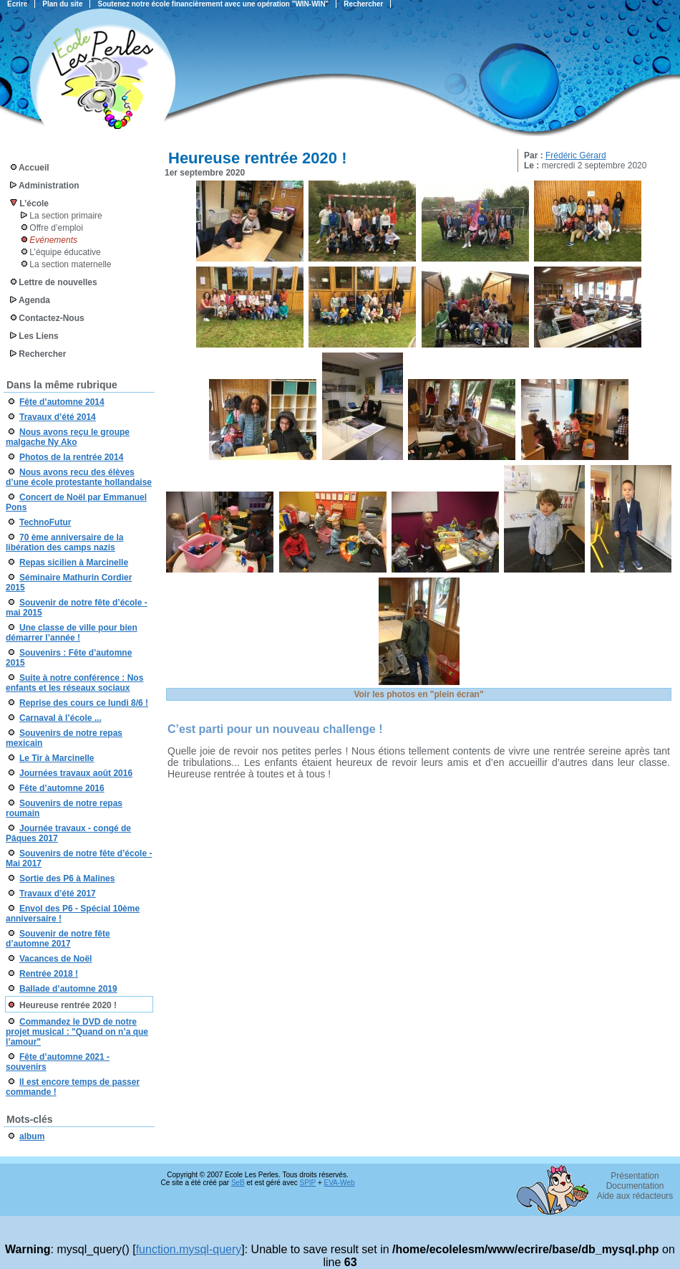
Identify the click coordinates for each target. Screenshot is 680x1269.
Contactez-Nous (51, 318)
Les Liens (38, 336)
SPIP (308, 1183)
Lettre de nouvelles (58, 282)
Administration (49, 186)
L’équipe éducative (64, 252)
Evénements (53, 240)
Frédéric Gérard (575, 155)
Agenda (34, 300)
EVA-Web (339, 1183)
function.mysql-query (189, 1249)
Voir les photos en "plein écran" (418, 694)
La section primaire (65, 216)
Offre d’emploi (55, 228)
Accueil (34, 168)
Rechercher (42, 354)
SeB (238, 1183)
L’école (34, 203)
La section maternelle (70, 264)
